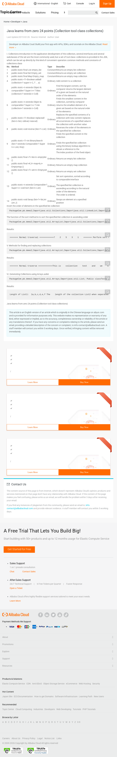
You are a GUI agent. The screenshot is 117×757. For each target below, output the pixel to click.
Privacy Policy (28, 738)
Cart (67, 3)
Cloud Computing (24, 709)
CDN (28, 683)
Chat (12, 571)
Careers (6, 738)
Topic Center (8, 709)
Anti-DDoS (37, 683)
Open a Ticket (16, 588)
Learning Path (85, 696)
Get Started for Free (19, 549)
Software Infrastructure (66, 696)
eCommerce (71, 683)
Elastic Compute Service (13, 683)
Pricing (54, 12)
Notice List (49, 738)
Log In (92, 3)
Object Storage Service (53, 683)
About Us (16, 738)
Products (25, 12)
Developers (49, 709)
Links (59, 738)
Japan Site (7, 696)
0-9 (78, 722)
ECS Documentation (23, 696)
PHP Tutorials (89, 709)
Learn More (33, 382)
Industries (38, 709)
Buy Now (84, 382)
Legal (40, 738)
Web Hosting (85, 683)
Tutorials (77, 709)
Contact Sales (108, 12)
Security (96, 683)
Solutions (40, 12)
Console (80, 3)
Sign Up (107, 3)
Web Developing (63, 709)
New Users (99, 696)
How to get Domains (43, 696)
